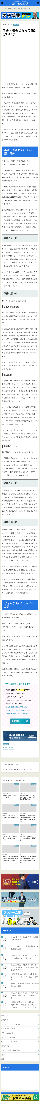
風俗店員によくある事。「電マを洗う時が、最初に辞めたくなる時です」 (24, 978)
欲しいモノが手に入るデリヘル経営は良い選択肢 (24, 921)
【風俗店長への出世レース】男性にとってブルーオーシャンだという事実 (24, 960)
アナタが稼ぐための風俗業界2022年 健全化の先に (24, 931)
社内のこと (5, 1029)
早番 (6, 731)
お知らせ (4, 1003)
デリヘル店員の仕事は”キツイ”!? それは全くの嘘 (19, 753)
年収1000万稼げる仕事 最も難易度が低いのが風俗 (25, 968)
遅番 (12, 731)
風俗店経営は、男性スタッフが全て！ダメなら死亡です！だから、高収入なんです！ (24, 950)
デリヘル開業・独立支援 (10, 1034)
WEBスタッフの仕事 (9, 1025)
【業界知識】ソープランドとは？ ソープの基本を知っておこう (24, 940)
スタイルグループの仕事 (10, 1008)
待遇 (3, 1038)
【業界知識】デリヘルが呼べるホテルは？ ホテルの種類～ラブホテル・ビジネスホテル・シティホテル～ (24, 988)
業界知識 (10, 8)
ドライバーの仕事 (8, 1021)
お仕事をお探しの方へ (12, 748)
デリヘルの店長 (7, 1016)
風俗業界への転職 (8, 1012)
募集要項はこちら (19, 704)
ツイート (4, 1085)
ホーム (3, 8)
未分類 (3, 1042)
